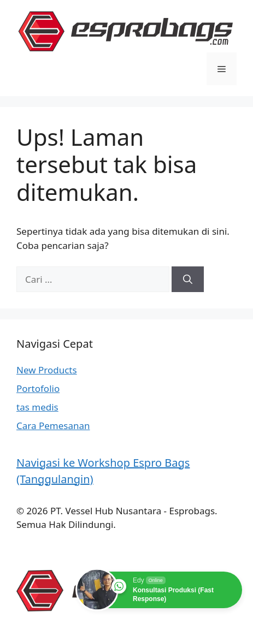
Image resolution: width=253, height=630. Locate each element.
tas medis (37, 407)
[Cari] (188, 279)
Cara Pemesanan (53, 425)
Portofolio (38, 388)
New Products (46, 370)
